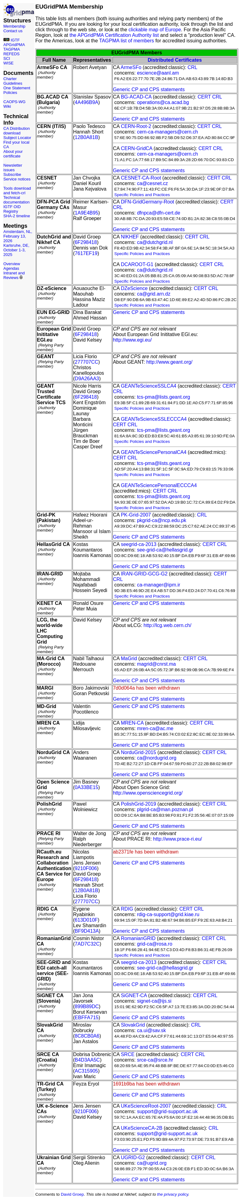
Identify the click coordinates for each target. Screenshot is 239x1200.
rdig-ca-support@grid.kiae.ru (168, 914)
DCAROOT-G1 (137, 264)
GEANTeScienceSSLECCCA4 (153, 419)
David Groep (72, 1194)
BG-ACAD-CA (136, 96)
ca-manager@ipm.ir (158, 584)
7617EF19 (86, 253)
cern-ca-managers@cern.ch (167, 131)
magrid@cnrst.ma (156, 664)
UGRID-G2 (133, 1157)
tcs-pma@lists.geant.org (163, 397)
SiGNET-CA (134, 995)
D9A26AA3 (87, 378)
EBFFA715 (86, 1017)
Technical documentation (16, 199)
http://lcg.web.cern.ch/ (167, 625)
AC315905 (86, 1071)
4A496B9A (86, 102)
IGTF (15, 40)
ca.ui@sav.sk (151, 1030)
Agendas (11, 268)
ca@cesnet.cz (152, 183)
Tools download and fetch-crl (17, 190)
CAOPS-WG (14, 101)
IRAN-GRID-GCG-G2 (144, 573)
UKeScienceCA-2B (141, 1128)
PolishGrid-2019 (138, 804)
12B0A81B (86, 137)
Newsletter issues (12, 167)
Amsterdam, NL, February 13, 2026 (17, 236)
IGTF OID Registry (12, 209)
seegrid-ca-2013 (138, 544)
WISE (8, 63)
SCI (6, 58)
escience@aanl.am (158, 72)
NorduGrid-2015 (138, 752)
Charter (10, 78)
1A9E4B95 (86, 212)
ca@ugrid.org (152, 1163)
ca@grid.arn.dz (153, 293)
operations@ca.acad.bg (163, 102)
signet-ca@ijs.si (154, 1001)
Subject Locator (17, 137)
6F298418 (86, 242)
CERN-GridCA (136, 148)
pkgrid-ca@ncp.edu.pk (161, 520)
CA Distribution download (16, 130)
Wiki (7, 106)
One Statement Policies (16, 90)
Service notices (16, 179)
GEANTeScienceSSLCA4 (148, 386)
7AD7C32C (87, 943)
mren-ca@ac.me (155, 728)
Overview (11, 263)
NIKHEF (130, 236)
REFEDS (11, 54)
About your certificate (13, 153)
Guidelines (12, 83)
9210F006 (86, 868)
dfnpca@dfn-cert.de (158, 212)
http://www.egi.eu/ (132, 340)
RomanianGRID (138, 938)
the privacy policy (172, 1194)
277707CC (86, 362)
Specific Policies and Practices (142, 194)
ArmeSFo (131, 67)
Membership (14, 26)
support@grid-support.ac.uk (167, 1111)
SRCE (127, 1054)
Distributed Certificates (175, 60)
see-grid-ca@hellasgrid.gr (165, 549)
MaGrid (129, 658)
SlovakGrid (133, 1025)
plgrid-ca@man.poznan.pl (165, 809)
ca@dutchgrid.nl (155, 242)
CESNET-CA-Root (141, 177)
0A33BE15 (86, 787)
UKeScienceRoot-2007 (146, 1106)
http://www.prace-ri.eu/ (177, 839)
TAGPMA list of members (126, 40)
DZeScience (134, 288)
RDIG (127, 909)
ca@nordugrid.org (156, 758)
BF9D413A (87, 931)
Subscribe (12, 174)
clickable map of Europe (154, 29)
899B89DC (87, 1006)
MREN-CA (132, 723)
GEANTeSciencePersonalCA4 (153, 452)
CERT (204, 96)
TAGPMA (11, 49)
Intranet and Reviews (14, 275)
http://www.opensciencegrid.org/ (148, 792)
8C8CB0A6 (87, 1036)
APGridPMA (14, 44)
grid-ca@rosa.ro (154, 943)
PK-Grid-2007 (136, 514)
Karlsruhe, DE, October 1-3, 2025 (16, 250)
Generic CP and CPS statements (149, 89)
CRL (192, 67)
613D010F (86, 920)
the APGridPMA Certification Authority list (114, 35)
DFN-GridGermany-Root (147, 201)
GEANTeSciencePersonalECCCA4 (159, 485)
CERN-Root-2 (136, 126)
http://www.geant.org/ (169, 362)
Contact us (12, 31)
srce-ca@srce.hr (155, 1060)
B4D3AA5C (87, 1060)
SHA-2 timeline (16, 216)
